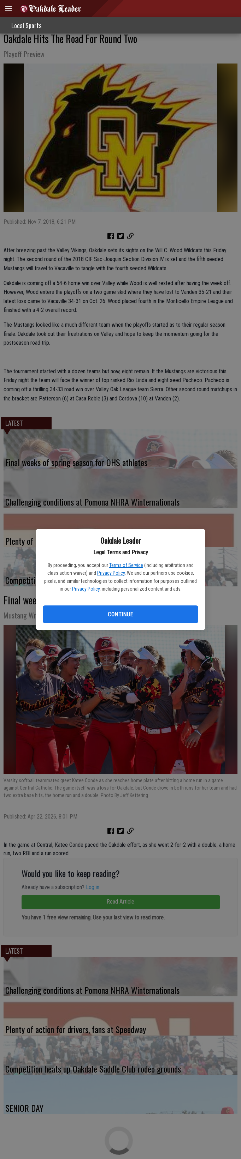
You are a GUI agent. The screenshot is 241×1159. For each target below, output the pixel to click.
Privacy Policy (111, 573)
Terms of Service (126, 565)
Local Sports (26, 25)
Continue (120, 614)
